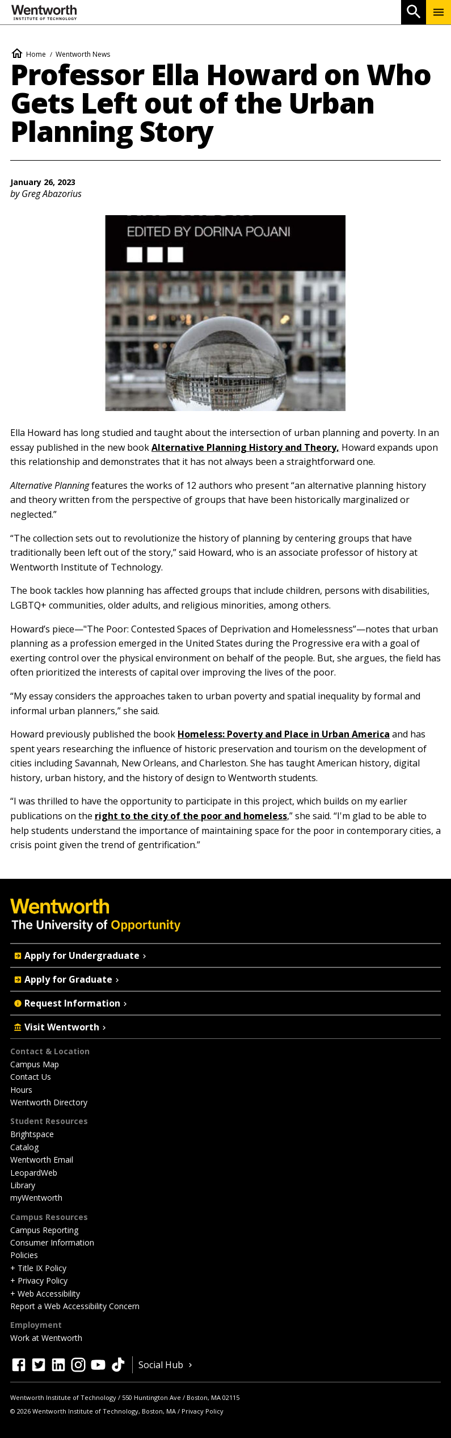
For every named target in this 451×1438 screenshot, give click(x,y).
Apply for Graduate (67, 979)
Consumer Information (52, 1242)
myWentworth (36, 1197)
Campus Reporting (44, 1230)
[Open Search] (413, 12)
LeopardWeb (33, 1172)
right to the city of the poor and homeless (191, 816)
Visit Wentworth (61, 1027)
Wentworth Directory (48, 1102)
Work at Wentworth (46, 1337)
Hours (21, 1089)
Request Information (71, 1003)
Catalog (24, 1147)
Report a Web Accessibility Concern (75, 1306)
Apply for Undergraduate (81, 955)
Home (36, 54)
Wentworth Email (41, 1159)
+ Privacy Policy (39, 1280)
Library (22, 1185)
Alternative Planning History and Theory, (245, 447)
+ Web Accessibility (45, 1293)
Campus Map (34, 1064)
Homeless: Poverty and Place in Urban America (284, 734)
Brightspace (32, 1134)
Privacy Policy (203, 1411)
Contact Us (30, 1076)
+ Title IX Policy (38, 1268)
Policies (24, 1255)
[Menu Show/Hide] (438, 12)
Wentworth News (83, 54)
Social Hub (166, 1365)
